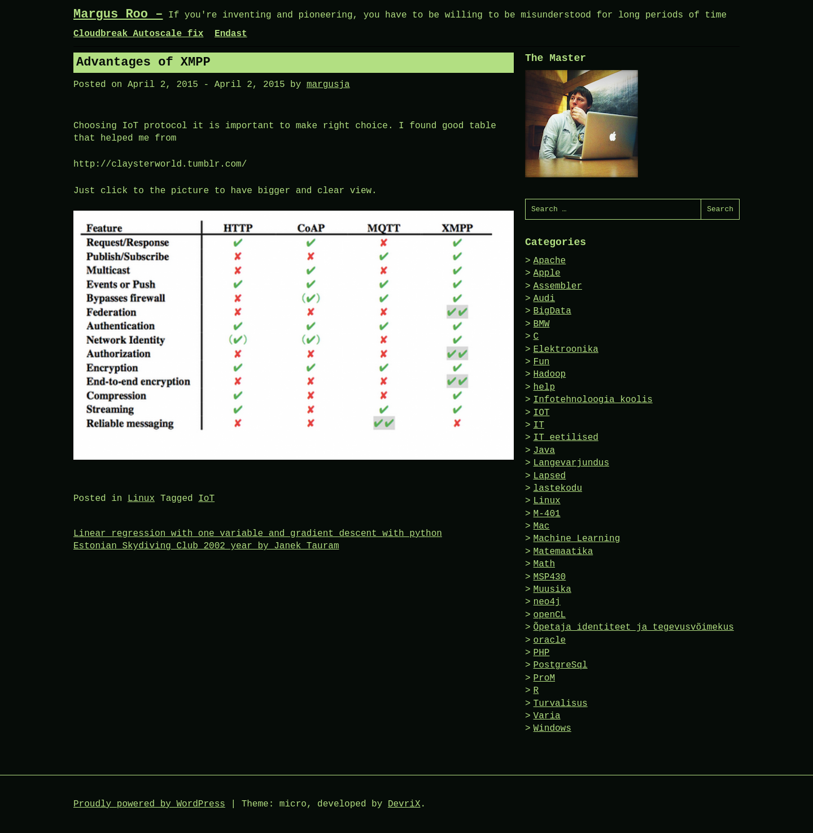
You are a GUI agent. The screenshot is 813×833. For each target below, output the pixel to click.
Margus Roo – (118, 14)
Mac (542, 526)
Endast (231, 34)
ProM (544, 678)
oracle (550, 640)
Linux (141, 499)
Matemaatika (563, 552)
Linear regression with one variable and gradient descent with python (257, 534)
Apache (550, 261)
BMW (542, 324)
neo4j (547, 602)
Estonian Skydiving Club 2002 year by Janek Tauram (206, 546)
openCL (550, 615)
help (544, 387)
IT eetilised (566, 438)
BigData (552, 311)
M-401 (547, 514)
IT (539, 425)
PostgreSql (561, 665)
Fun (542, 362)
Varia (547, 716)
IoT (206, 499)
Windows (552, 728)
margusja (328, 85)
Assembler (558, 286)
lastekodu (558, 488)
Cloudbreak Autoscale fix (138, 34)
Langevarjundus (571, 463)
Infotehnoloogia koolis (593, 400)
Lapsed (550, 476)
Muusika (552, 590)
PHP (542, 653)
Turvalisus (561, 704)
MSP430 (550, 577)
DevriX (404, 804)
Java (544, 451)
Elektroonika (566, 349)
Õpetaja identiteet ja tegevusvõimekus (634, 627)
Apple (547, 273)
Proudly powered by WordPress (149, 804)
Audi (544, 299)
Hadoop (550, 374)
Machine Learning (577, 539)
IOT (542, 413)
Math (544, 564)
